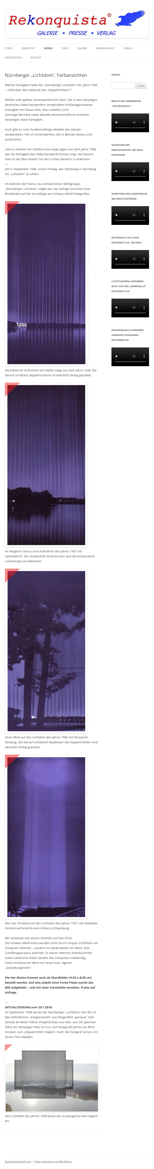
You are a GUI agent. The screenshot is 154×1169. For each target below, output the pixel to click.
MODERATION (13, 57)
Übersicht (28, 48)
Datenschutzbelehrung (18, 1161)
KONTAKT (35, 57)
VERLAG (128, 48)
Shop (65, 48)
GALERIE (82, 48)
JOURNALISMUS (105, 48)
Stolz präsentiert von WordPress (53, 1161)
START (8, 48)
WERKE (48, 48)
